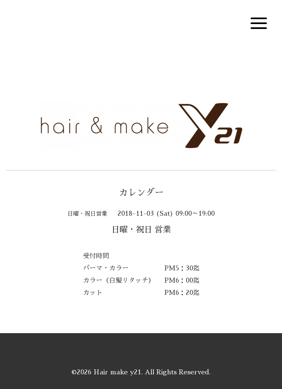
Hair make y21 (117, 372)
